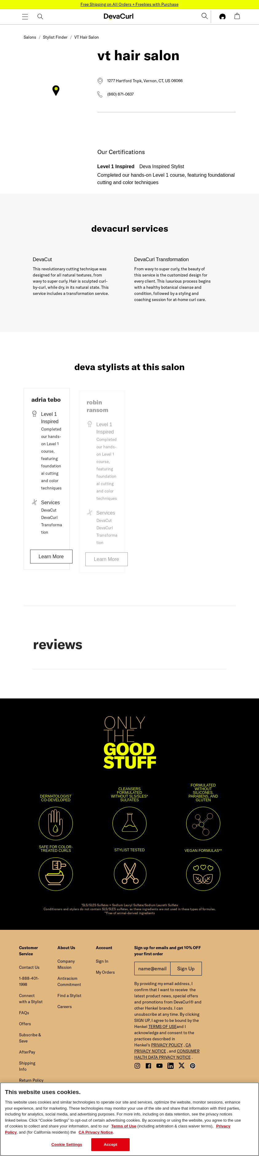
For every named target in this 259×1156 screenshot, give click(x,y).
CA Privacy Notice (96, 1132)
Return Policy (31, 1080)
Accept (110, 1144)
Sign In (102, 961)
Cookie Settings (66, 1144)
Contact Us (29, 967)
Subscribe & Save (30, 1037)
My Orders (105, 972)
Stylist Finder (55, 37)
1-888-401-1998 (29, 981)
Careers (64, 1006)
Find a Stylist (69, 995)
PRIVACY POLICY (167, 1044)
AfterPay (27, 1052)
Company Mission (66, 964)
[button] (121, 18)
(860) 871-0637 (120, 94)
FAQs (24, 1012)
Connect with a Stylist (31, 998)
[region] (129, 1119)
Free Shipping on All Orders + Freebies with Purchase (129, 4)
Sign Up (185, 968)
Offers (25, 1023)
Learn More (51, 559)
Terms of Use (123, 1126)
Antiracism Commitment (69, 981)
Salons (30, 37)
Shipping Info (27, 1066)
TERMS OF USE (162, 1026)
